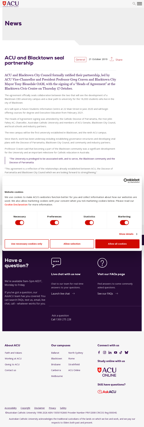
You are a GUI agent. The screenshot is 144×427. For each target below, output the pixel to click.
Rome (71, 358)
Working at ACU (13, 358)
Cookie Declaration (16, 204)
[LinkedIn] (110, 353)
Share (118, 59)
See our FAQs (105, 293)
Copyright (25, 407)
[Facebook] (98, 353)
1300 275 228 (63, 319)
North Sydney (75, 352)
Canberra (56, 370)
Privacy (52, 407)
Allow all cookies (117, 244)
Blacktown (56, 358)
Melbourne (57, 376)
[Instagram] (104, 353)
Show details (126, 234)
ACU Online (74, 370)
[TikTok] (121, 353)
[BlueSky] (126, 353)
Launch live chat (60, 293)
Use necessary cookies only (26, 244)
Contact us (10, 370)
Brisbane (56, 364)
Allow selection (72, 244)
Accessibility (11, 407)
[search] (134, 3)
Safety (63, 407)
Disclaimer (39, 407)
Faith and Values (13, 352)
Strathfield (74, 364)
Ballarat (55, 352)
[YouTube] (115, 353)
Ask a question (60, 315)
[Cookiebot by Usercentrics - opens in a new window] (126, 180)
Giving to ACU (12, 364)
